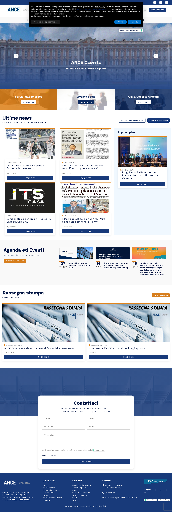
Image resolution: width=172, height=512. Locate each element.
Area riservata (157, 10)
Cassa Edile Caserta (81, 493)
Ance (74, 490)
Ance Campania (79, 488)
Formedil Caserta (79, 495)
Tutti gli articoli (160, 295)
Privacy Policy (99, 450)
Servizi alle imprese (51, 490)
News (45, 495)
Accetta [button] (135, 22)
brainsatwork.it (99, 506)
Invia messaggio (86, 461)
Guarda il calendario (14, 261)
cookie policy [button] (131, 9)
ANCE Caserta (49, 488)
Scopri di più (29, 102)
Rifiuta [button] (120, 22)
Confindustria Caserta (81, 485)
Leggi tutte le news (158, 120)
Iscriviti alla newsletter (132, 120)
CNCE (74, 498)
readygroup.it (79, 506)
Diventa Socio (49, 493)
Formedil (76, 500)
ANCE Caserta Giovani (52, 498)
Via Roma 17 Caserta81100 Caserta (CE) (112, 486)
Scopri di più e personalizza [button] (45, 22)
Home (45, 485)
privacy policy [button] (100, 7)
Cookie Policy (164, 500)
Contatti (46, 500)
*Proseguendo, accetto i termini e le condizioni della (74, 450)
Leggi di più (30, 178)
